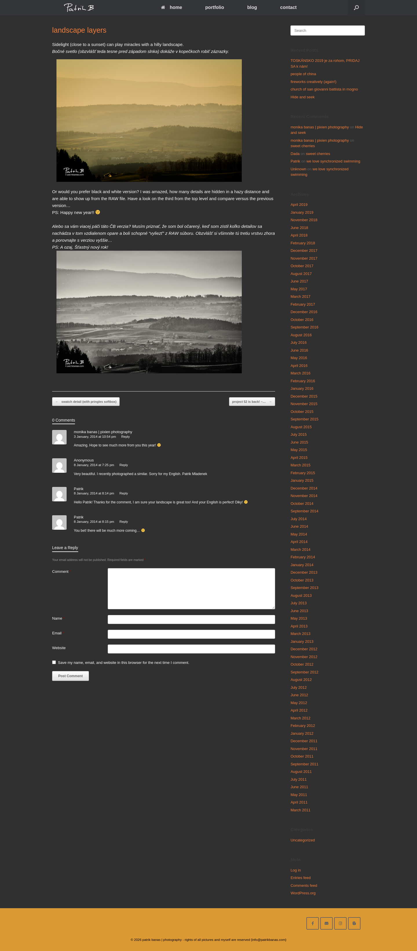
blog (252, 7)
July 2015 (298, 434)
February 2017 (302, 304)
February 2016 (302, 381)
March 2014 (300, 549)
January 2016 (301, 388)
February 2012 (302, 725)
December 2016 (303, 312)
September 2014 (304, 511)
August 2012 (301, 679)
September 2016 (304, 327)
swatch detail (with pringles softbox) (85, 401)
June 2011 (299, 787)
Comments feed (303, 885)
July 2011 (298, 779)
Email (58, 633)
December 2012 (303, 649)
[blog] (354, 923)
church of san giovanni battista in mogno (324, 89)
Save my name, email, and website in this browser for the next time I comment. (123, 662)
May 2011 (298, 795)
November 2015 (303, 404)
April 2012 (299, 710)
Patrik (78, 489)
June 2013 (299, 611)
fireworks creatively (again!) (313, 82)
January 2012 (301, 733)
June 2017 (299, 281)
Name (58, 618)
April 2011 (299, 802)
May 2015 (298, 450)
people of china (303, 74)
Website (59, 648)
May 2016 (298, 358)
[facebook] (312, 923)
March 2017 (300, 296)
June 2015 (299, 442)
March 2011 (300, 810)
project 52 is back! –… (252, 401)
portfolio (214, 7)
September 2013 (304, 588)
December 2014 (303, 488)
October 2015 (301, 411)
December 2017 (303, 250)
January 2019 (301, 212)
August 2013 (301, 595)
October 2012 (301, 664)
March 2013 (300, 633)
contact (288, 7)
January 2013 (301, 641)
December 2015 (303, 396)
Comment (61, 571)
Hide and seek (302, 97)
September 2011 (304, 764)
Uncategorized (302, 840)
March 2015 (300, 465)
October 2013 (301, 580)
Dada (294, 154)
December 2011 (303, 741)
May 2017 (298, 289)
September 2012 (304, 672)
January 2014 (301, 565)
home (171, 7)
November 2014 (303, 496)
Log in (295, 870)
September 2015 (304, 419)
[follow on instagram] (340, 923)
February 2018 (302, 243)
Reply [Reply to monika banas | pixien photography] (125, 436)
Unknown (298, 169)
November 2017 (303, 258)
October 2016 (301, 319)
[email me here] (326, 923)
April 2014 (299, 542)
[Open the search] (356, 7)
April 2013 (299, 626)
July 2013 (298, 603)
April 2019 (299, 204)
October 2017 (301, 266)
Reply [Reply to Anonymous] (123, 465)
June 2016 (299, 350)
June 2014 (299, 526)
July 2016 (298, 342)
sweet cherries (302, 146)
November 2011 (303, 749)
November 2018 (303, 220)
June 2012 (299, 695)
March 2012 (300, 718)
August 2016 (301, 335)
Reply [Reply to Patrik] (123, 493)
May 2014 (298, 534)
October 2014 (301, 503)
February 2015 (302, 473)
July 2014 (298, 519)
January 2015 (301, 480)
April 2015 (299, 457)
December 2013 (303, 572)
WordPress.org (302, 893)
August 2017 (301, 274)
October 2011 (301, 756)
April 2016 (299, 365)
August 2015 (301, 427)
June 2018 (299, 228)
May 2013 (298, 618)
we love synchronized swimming (333, 161)
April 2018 (299, 235)
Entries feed (300, 878)
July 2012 (298, 687)
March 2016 (300, 373)
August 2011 (301, 771)
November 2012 (303, 657)
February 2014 (302, 557)
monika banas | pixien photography (103, 432)
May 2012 (298, 703)
